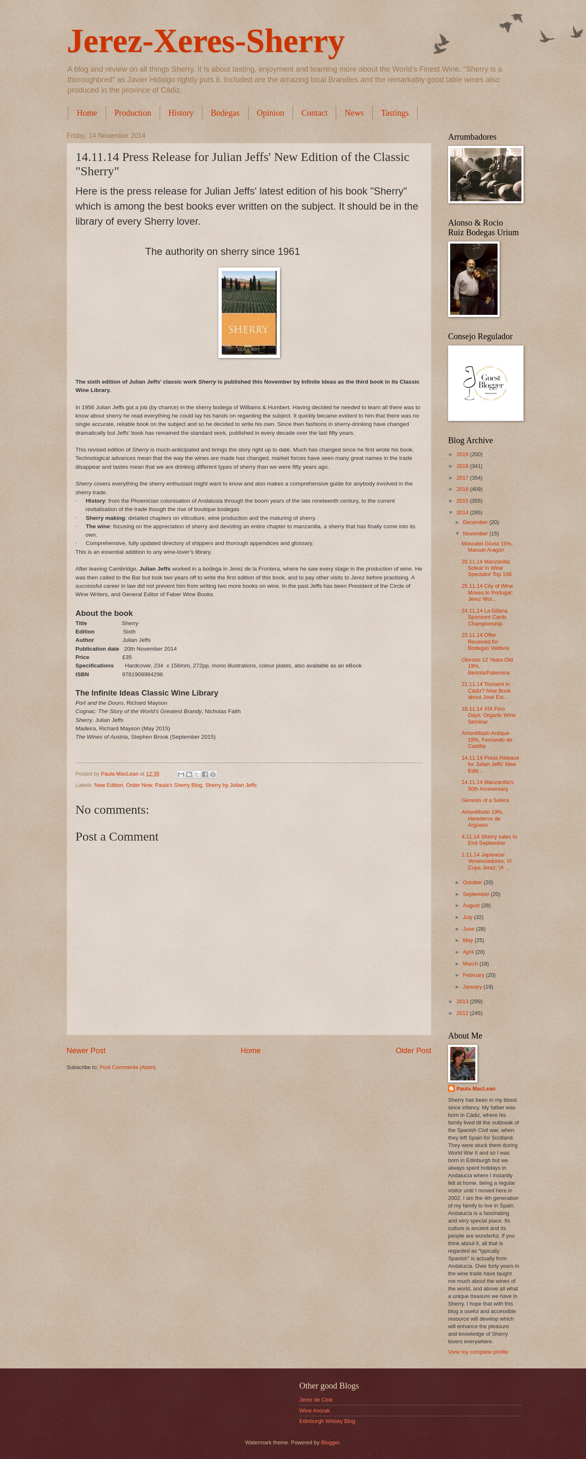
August (472, 905)
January (473, 987)
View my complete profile (478, 1352)
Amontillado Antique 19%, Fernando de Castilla (487, 739)
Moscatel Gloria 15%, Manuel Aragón (487, 546)
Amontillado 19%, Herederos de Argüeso (482, 818)
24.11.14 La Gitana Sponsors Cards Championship (485, 617)
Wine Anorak (314, 1410)
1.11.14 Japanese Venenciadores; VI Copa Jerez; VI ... (487, 861)
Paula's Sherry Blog (178, 785)
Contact (314, 112)
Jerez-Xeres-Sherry (206, 40)
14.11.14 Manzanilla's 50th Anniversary (487, 785)
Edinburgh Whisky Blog (327, 1421)
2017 (463, 478)
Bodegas (225, 112)
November (476, 533)
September (477, 894)
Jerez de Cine (315, 1400)
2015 (463, 501)
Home (87, 112)
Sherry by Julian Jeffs (231, 785)
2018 (463, 466)
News (354, 112)
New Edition (108, 785)
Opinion (271, 112)
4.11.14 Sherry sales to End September (489, 839)
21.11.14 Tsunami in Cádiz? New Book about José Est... (486, 690)
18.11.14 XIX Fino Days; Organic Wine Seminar (489, 715)
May (469, 940)
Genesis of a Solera (485, 800)
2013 (463, 1001)
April (469, 952)
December (476, 522)
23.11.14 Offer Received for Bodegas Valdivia (485, 641)
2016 (463, 489)
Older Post (413, 1050)
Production (132, 112)
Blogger (330, 1442)
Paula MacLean (475, 1088)
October (473, 882)
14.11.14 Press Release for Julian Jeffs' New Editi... (490, 764)
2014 (463, 512)
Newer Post (86, 1050)
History (181, 112)
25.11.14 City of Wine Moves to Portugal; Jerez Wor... (487, 592)
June (469, 929)
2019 (463, 454)
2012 (463, 1013)
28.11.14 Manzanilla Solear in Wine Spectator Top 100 (486, 568)
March (471, 964)
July (468, 917)
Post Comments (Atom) (128, 1067)
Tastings (395, 112)
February (474, 975)
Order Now (139, 785)
